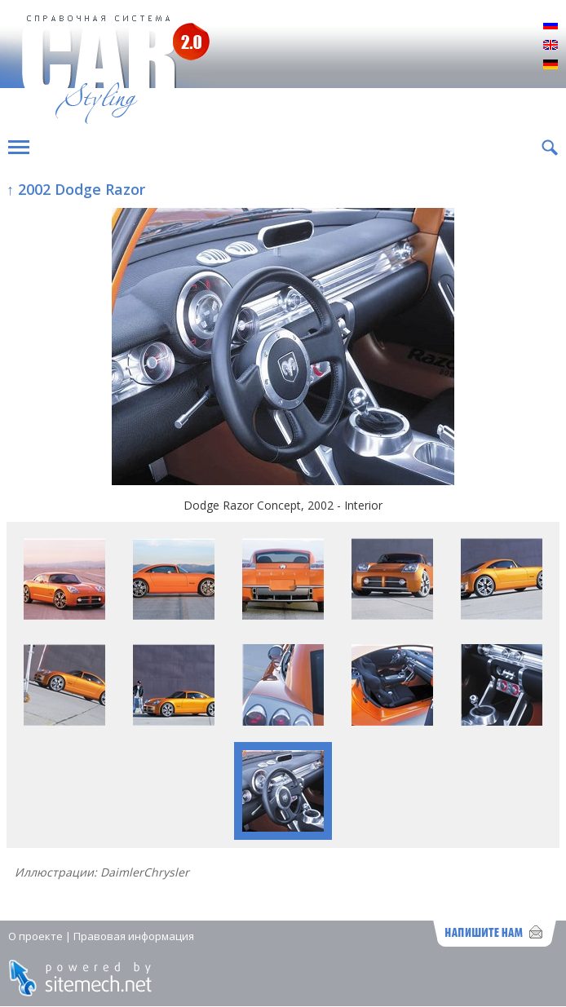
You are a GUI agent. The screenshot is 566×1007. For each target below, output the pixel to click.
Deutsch (550, 65)
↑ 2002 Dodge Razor (76, 189)
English (550, 45)
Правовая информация (133, 936)
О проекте (35, 936)
